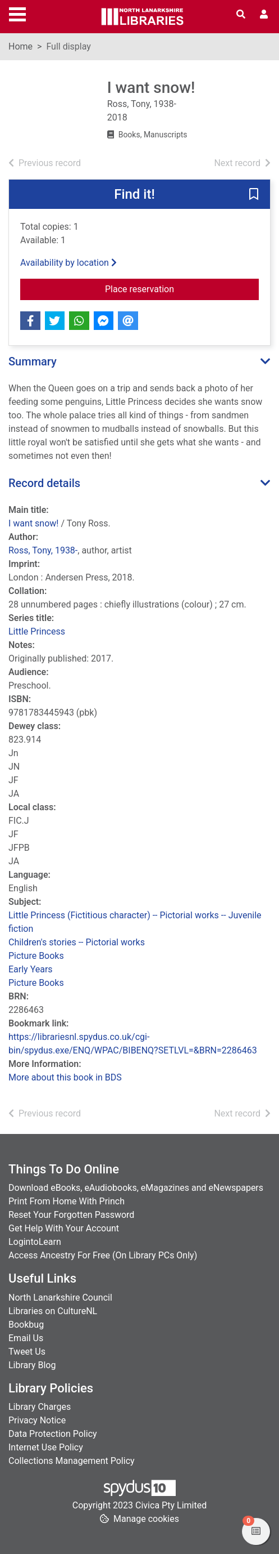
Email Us (25, 1338)
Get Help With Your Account (63, 1228)
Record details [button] (44, 483)
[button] (254, 194)
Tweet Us (26, 1351)
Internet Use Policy (45, 1447)
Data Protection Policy (52, 1433)
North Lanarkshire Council (60, 1297)
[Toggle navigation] (17, 13)
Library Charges (39, 1406)
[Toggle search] (241, 15)
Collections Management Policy (71, 1460)
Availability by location (68, 262)
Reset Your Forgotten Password (71, 1214)
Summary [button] (32, 361)
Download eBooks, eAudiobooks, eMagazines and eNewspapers (135, 1187)
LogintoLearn (34, 1241)
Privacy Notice (37, 1420)
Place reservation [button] (171, 288)
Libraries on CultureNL (52, 1311)
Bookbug (26, 1324)
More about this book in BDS (65, 1077)
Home (20, 46)
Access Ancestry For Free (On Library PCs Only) (102, 1255)
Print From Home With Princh (66, 1201)
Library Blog (32, 1365)
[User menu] (264, 15)
